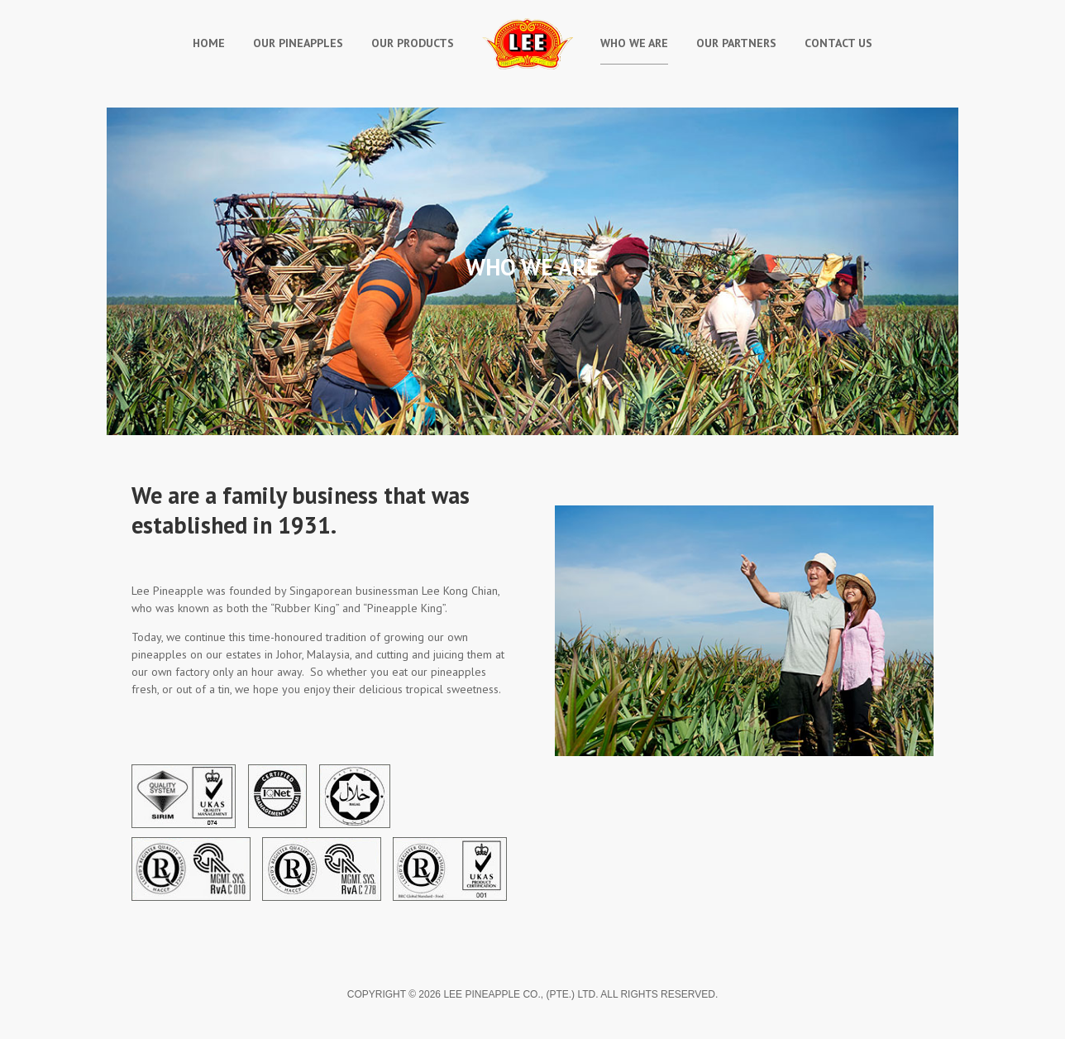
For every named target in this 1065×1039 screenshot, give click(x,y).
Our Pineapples (298, 43)
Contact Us (838, 43)
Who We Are (634, 43)
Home (209, 43)
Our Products (412, 43)
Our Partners (736, 43)
